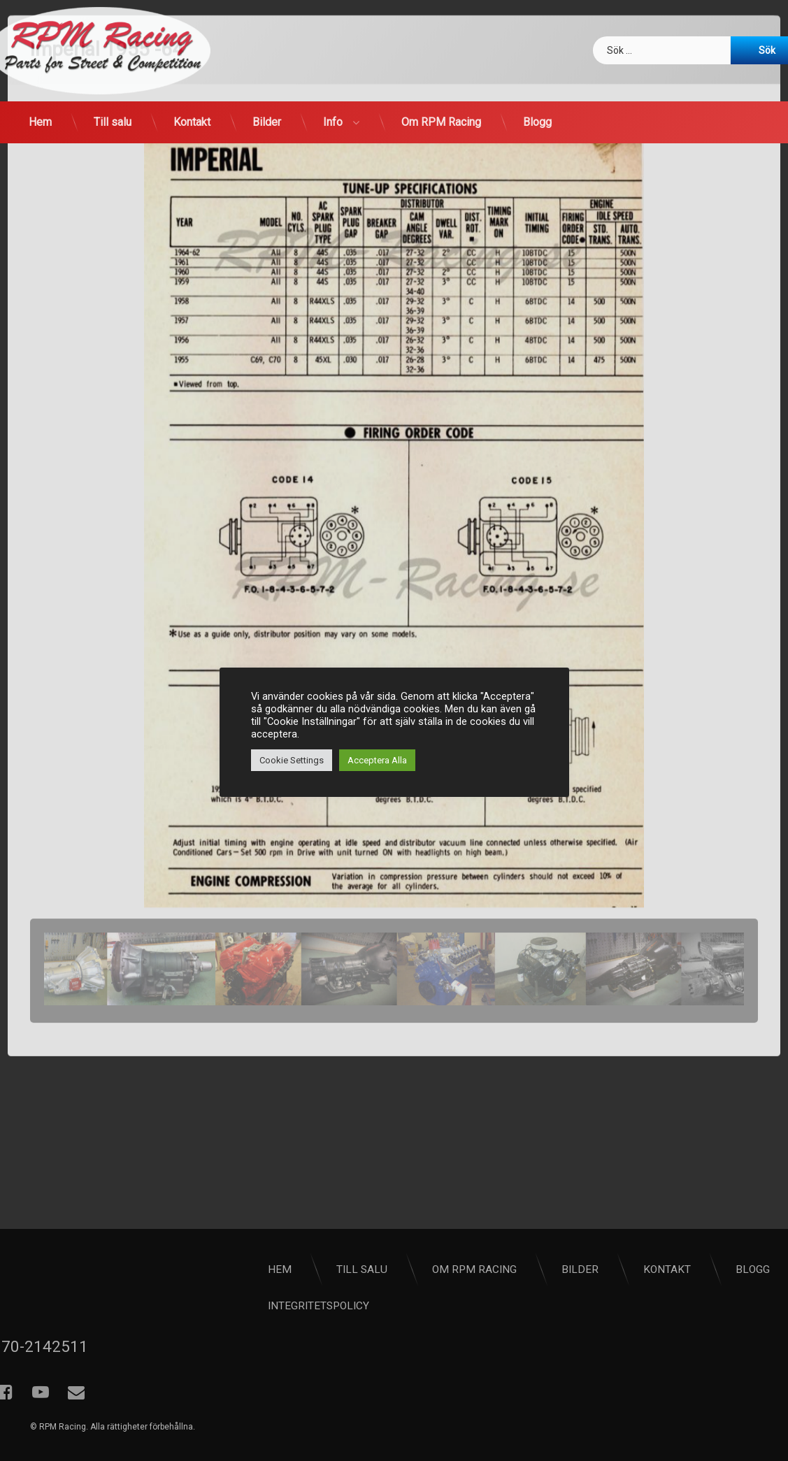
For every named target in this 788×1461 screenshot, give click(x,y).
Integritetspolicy (471, 1306)
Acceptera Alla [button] (377, 760)
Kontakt (191, 122)
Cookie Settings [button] (291, 760)
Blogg (537, 122)
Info (333, 122)
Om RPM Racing (441, 122)
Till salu (112, 122)
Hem (40, 122)
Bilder (266, 122)
